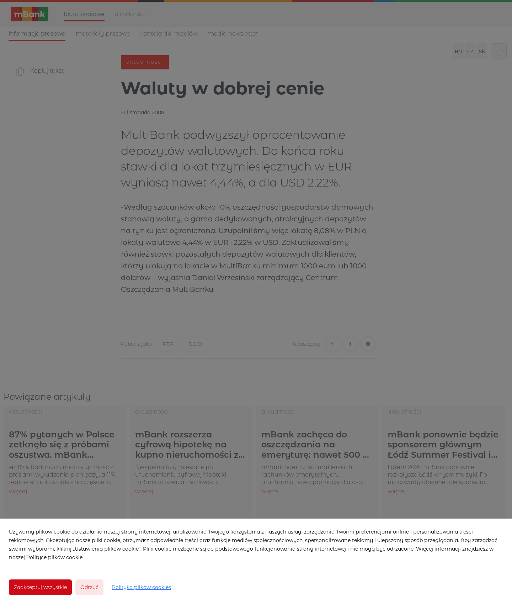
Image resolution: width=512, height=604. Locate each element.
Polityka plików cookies (141, 587)
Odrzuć (89, 587)
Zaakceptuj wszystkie (40, 587)
